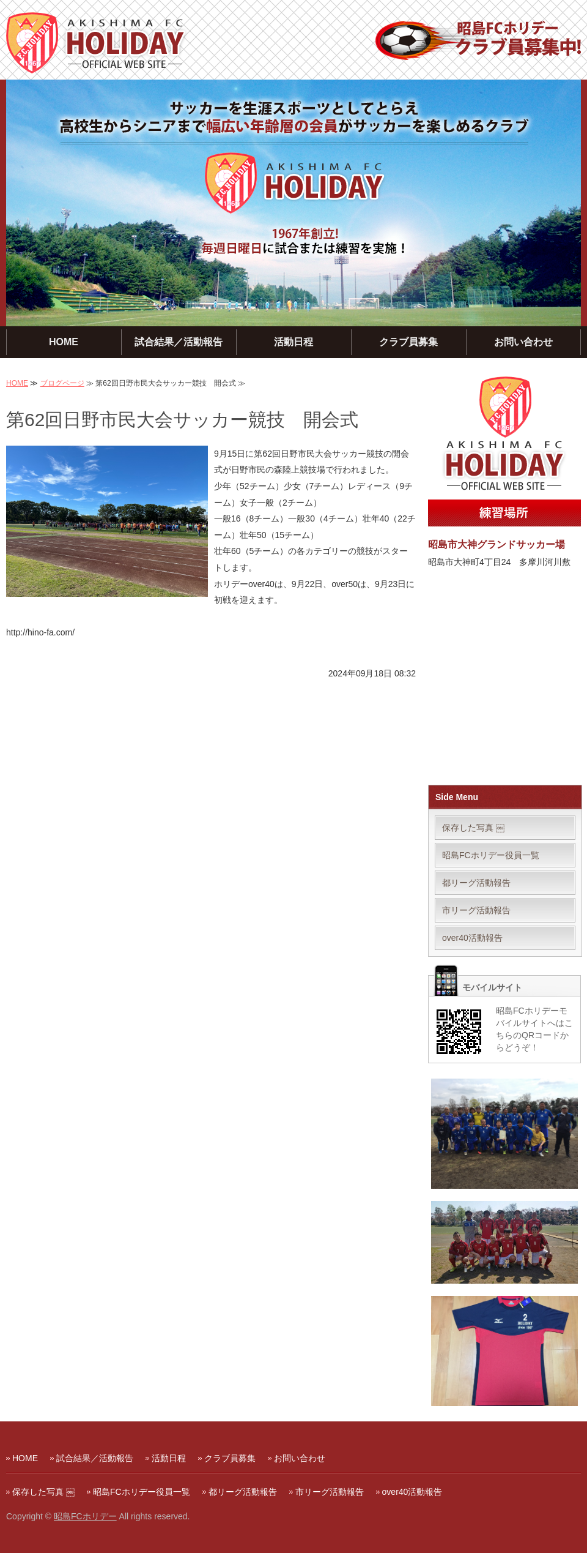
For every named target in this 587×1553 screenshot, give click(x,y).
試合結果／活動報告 (179, 342)
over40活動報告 (472, 938)
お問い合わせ (523, 342)
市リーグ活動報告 (476, 910)
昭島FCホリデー (85, 1516)
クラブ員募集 (408, 342)
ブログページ (62, 383)
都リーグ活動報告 (476, 883)
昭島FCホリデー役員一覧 (490, 855)
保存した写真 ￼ (473, 828)
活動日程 (293, 342)
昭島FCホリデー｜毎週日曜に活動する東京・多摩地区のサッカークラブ (97, 42)
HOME (63, 342)
